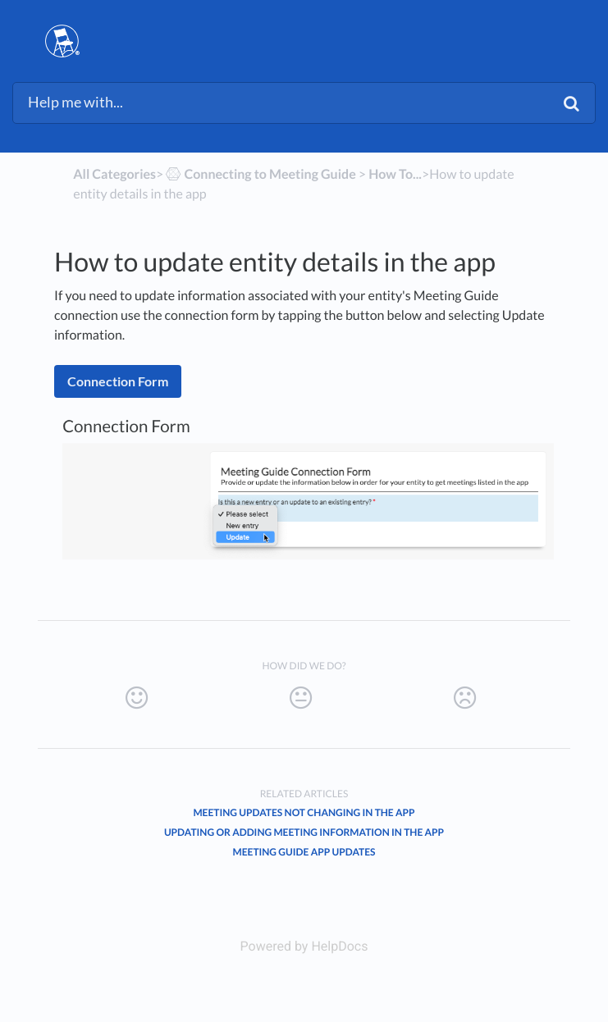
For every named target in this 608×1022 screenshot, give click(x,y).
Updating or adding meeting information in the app (304, 832)
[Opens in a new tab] (304, 946)
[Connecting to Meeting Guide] (259, 174)
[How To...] (395, 174)
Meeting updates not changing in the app (303, 812)
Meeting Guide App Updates (303, 852)
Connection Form (117, 381)
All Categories (114, 174)
